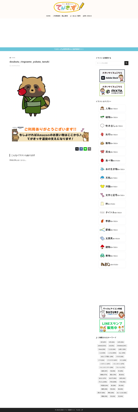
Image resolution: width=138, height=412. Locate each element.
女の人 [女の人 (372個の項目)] (102, 378)
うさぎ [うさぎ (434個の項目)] (111, 349)
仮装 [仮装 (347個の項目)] (104, 371)
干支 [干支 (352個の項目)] (122, 382)
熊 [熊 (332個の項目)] (112, 389)
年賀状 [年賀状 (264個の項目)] (104, 385)
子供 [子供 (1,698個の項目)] (113, 382)
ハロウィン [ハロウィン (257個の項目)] (105, 363)
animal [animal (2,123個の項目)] (102, 345)
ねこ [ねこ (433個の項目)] (122, 353)
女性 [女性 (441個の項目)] (122, 378)
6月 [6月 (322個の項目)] (111, 342)
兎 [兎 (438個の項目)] (112, 371)
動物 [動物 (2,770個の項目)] (104, 374)
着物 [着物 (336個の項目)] (104, 396)
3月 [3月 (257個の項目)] (103, 342)
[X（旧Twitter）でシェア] (77, 149)
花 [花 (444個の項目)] (120, 396)
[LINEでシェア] (85, 149)
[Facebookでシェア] (81, 149)
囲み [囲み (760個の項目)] (113, 374)
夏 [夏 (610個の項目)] (121, 374)
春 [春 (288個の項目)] (113, 385)
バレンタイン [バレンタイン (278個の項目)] (118, 363)
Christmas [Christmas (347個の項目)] (121, 345)
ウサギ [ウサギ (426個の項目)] (119, 356)
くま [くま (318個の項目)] (102, 353)
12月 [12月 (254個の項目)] (120, 342)
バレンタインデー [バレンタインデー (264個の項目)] (106, 367)
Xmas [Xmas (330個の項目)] (102, 349)
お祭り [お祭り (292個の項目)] (122, 349)
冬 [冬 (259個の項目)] (120, 371)
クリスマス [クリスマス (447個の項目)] (112, 360)
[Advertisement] (69, 32)
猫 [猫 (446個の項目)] (120, 389)
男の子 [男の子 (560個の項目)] (101, 392)
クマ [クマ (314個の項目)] (101, 360)
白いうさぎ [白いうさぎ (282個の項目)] (122, 392)
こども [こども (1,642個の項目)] (112, 353)
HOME (12, 57)
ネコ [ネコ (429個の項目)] (123, 360)
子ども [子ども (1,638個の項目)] (103, 382)
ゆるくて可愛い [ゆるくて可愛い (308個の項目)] (107, 356)
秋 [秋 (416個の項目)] (112, 396)
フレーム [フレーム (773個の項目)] (120, 367)
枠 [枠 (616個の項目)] (121, 385)
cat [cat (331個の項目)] (111, 345)
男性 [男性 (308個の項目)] (111, 392)
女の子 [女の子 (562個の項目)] (112, 378)
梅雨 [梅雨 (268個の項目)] (104, 389)
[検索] (126, 63)
